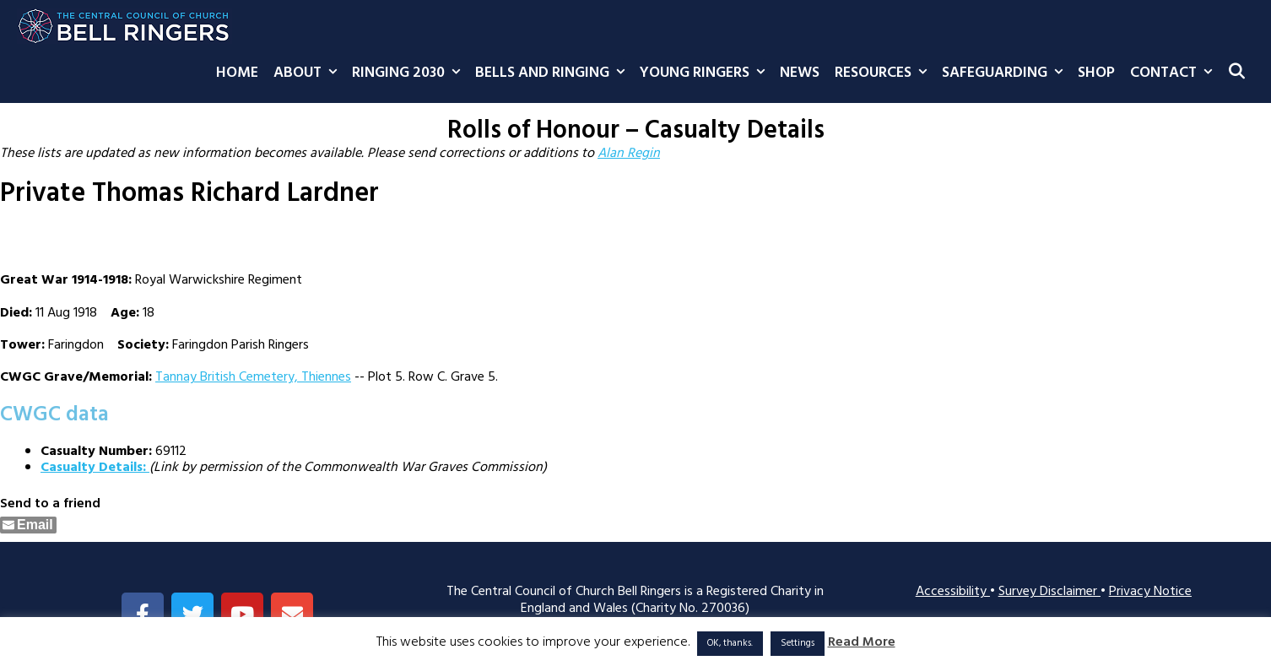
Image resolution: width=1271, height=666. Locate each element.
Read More (861, 643)
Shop (1096, 73)
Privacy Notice (1150, 592)
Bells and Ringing (553, 73)
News (799, 73)
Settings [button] (797, 643)
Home (237, 73)
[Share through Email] (28, 525)
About (308, 73)
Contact (1175, 73)
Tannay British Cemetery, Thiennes (253, 377)
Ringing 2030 (410, 73)
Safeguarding (1006, 73)
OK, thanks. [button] (730, 643)
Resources (884, 73)
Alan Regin (629, 154)
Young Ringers (706, 73)
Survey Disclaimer (1049, 592)
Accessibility (953, 592)
